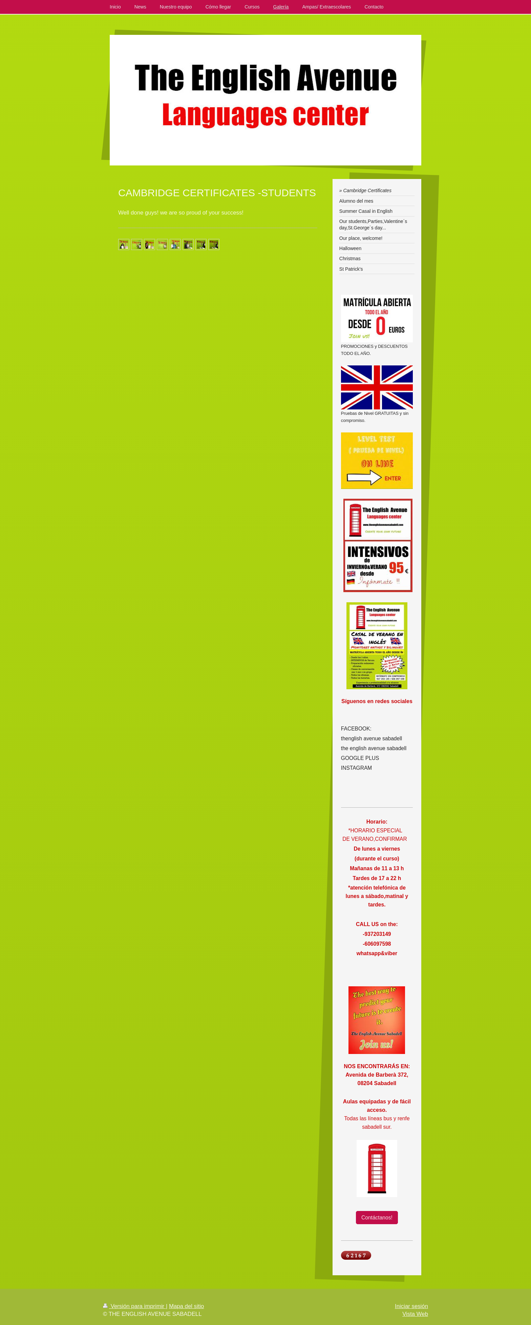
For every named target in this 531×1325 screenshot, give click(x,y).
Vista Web (415, 1314)
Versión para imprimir (134, 1306)
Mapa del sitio (186, 1306)
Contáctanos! (376, 1217)
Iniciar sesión (411, 1306)
